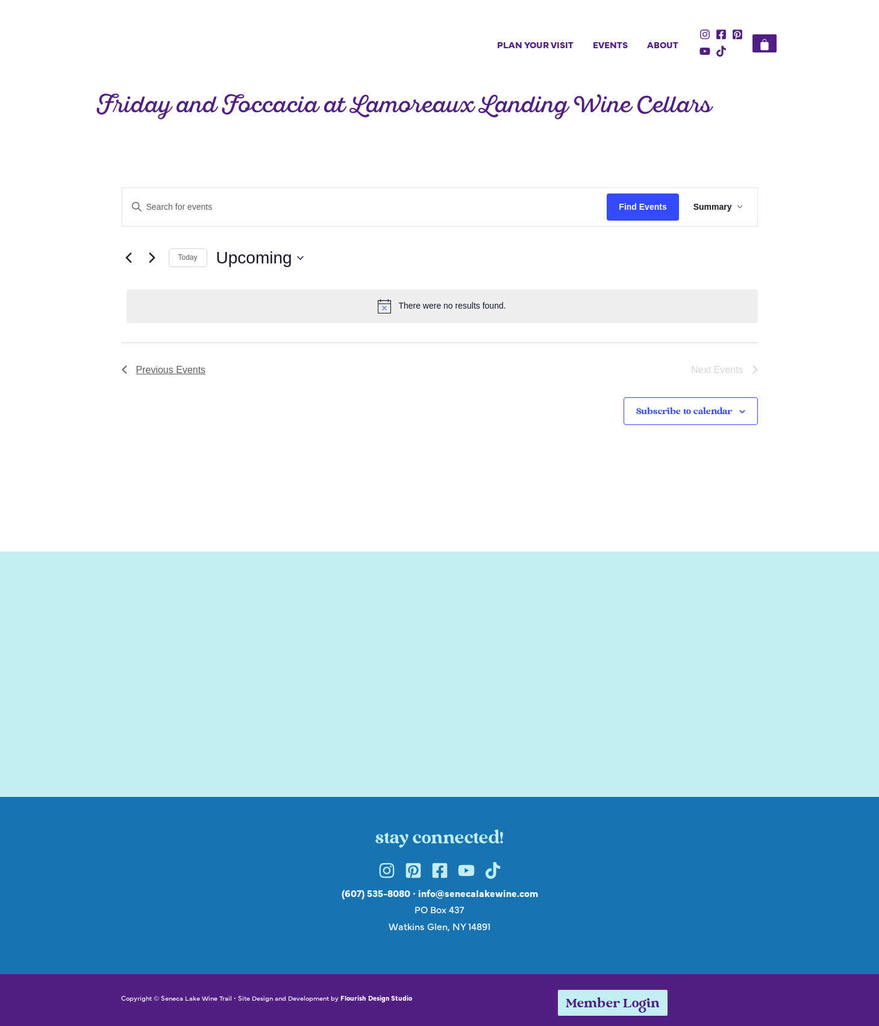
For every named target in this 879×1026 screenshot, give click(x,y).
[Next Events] (152, 258)
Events (610, 44)
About (662, 44)
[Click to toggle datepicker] (260, 258)
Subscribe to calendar (684, 412)
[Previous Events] (129, 258)
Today (188, 257)
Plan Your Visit (535, 44)
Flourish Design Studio (376, 997)
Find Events (642, 207)
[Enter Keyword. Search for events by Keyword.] (364, 207)
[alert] (442, 306)
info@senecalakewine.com (478, 892)
